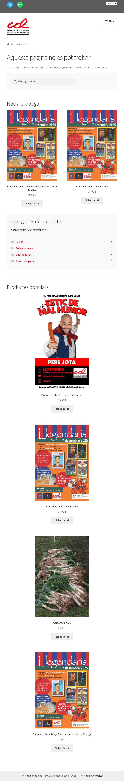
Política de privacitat (92, 775)
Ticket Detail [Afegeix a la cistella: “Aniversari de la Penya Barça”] (92, 200)
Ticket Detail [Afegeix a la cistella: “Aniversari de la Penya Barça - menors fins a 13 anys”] (32, 203)
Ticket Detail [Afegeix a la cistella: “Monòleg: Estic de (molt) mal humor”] (62, 408)
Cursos (19, 241)
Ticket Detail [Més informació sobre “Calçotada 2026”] (62, 636)
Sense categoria (25, 261)
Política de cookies (31, 775)
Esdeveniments (24, 248)
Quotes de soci (24, 254)
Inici (13, 44)
